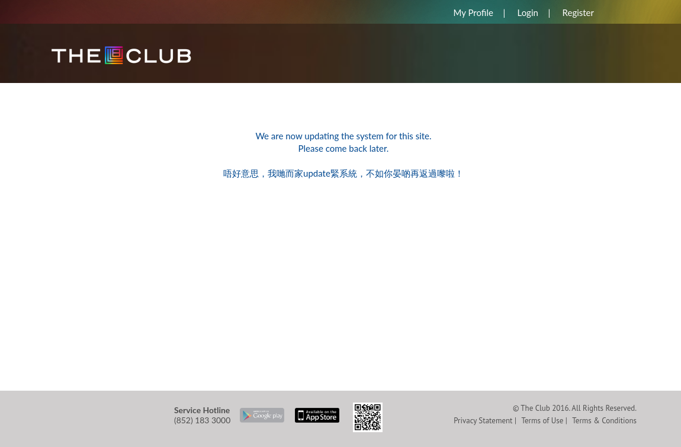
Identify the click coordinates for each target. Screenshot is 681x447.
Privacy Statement (483, 421)
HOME (68, 88)
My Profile (473, 12)
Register (578, 12)
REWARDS (122, 88)
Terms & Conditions (604, 421)
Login (528, 12)
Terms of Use (542, 421)
